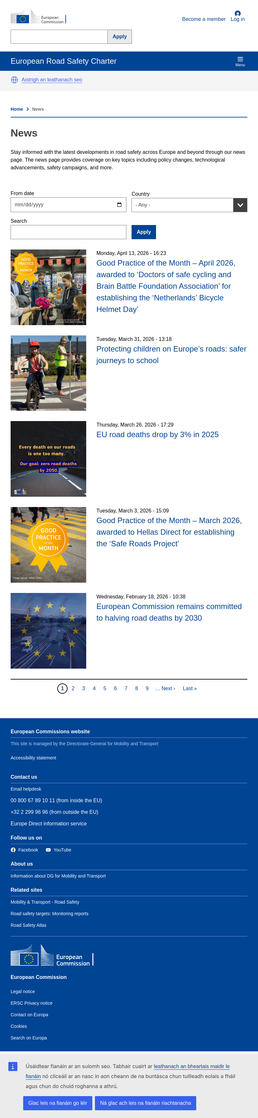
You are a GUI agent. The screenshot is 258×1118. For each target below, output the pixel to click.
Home (17, 109)
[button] (14, 80)
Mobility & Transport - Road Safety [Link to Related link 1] (45, 902)
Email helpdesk (26, 789)
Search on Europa (29, 1037)
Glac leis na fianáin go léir (57, 1103)
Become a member (204, 19)
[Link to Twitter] (58, 850)
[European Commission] (42, 16)
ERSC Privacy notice (31, 1003)
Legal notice (23, 991)
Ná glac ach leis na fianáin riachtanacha (145, 1103)
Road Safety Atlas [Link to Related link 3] (28, 925)
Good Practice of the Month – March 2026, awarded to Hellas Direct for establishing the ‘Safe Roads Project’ (169, 532)
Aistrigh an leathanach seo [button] (52, 79)
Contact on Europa (29, 1014)
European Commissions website (50, 731)
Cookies (19, 1026)
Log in (238, 16)
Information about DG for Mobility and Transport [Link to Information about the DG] (58, 875)
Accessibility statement (33, 757)
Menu (240, 61)
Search (19, 221)
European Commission (39, 977)
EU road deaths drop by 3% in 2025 (158, 434)
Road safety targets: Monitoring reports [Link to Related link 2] (49, 913)
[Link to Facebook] (24, 850)
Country (141, 194)
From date (22, 193)
